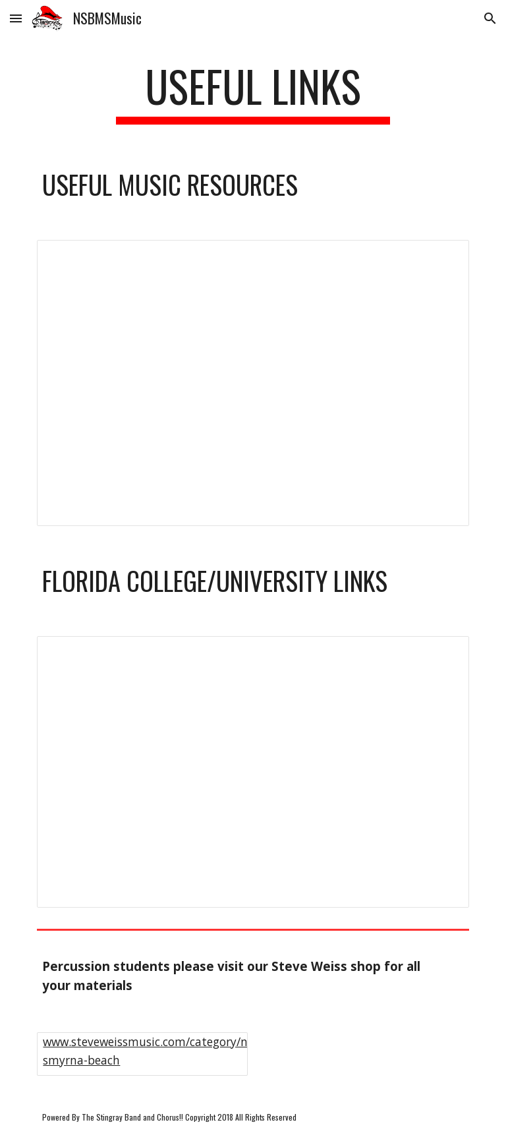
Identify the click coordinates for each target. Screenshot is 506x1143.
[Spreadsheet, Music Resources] (252, 383)
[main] (253, 92)
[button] (16, 18)
